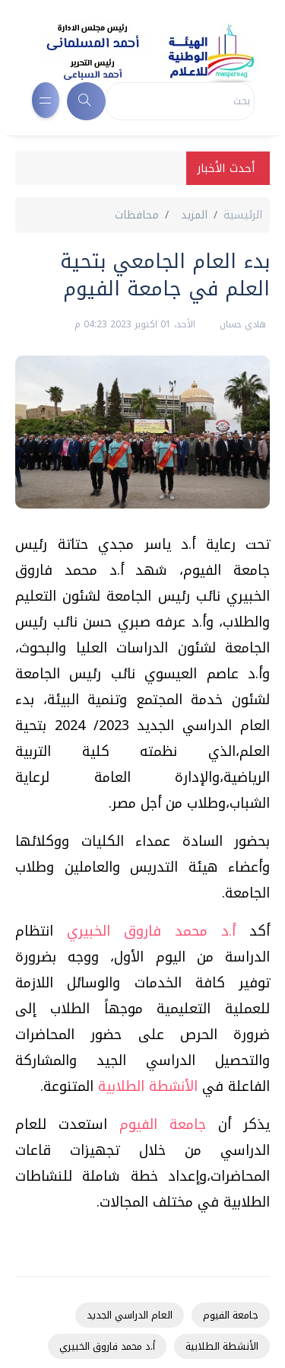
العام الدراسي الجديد (130, 1315)
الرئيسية (242, 215)
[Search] (180, 101)
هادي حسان (241, 324)
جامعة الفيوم (162, 1124)
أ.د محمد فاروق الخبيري (151, 931)
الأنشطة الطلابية (148, 1086)
